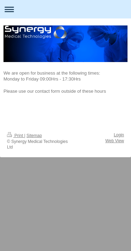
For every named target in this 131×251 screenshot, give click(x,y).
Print (15, 135)
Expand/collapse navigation (65, 9)
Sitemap (34, 135)
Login (119, 134)
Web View (114, 140)
